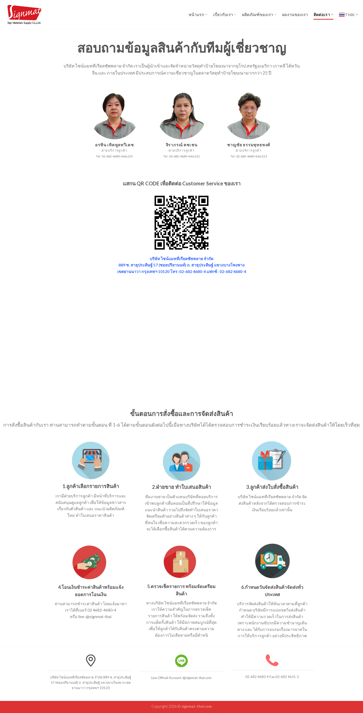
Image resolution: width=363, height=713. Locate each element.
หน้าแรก (198, 14)
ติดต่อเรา (324, 14)
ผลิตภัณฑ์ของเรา (259, 14)
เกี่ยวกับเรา (224, 14)
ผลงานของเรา (295, 14)
